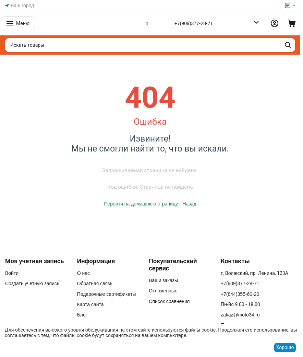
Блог (82, 314)
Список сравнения (169, 301)
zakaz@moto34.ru (240, 314)
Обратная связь (94, 283)
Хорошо (285, 347)
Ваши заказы (163, 280)
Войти (12, 273)
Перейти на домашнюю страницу (141, 204)
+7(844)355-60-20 (240, 294)
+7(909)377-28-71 (193, 23)
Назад (189, 204)
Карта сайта (90, 304)
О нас (83, 273)
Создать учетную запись (32, 283)
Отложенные (163, 290)
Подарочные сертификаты (106, 294)
